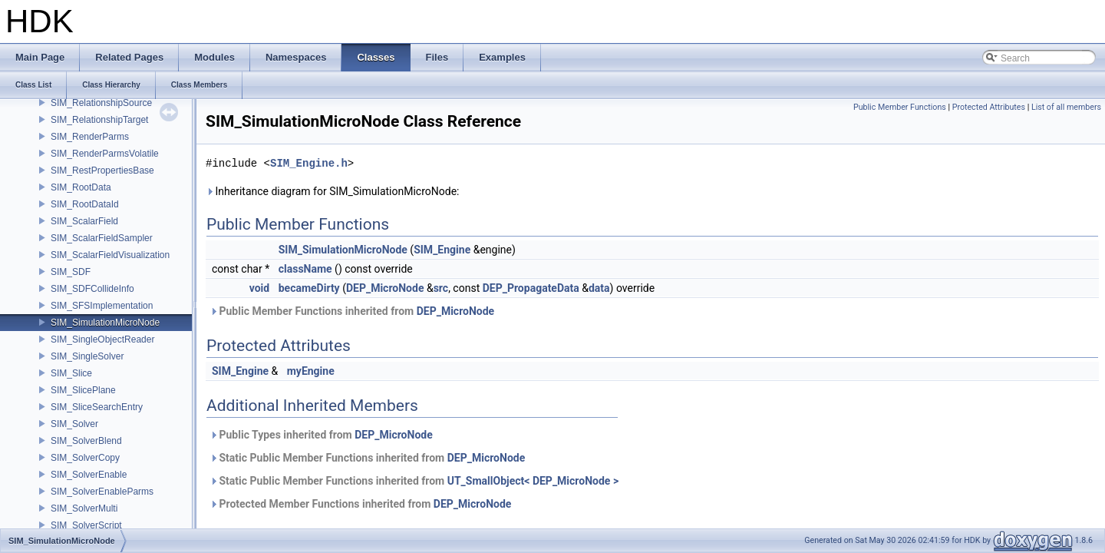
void (259, 288)
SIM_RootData (81, 187)
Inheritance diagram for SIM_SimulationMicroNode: (332, 191)
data (599, 288)
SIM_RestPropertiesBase (102, 170)
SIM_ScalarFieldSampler (102, 238)
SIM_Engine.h (309, 163)
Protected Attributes (988, 107)
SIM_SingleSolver (87, 356)
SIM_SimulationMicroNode (105, 322)
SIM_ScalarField (84, 221)
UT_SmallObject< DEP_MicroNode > (532, 481)
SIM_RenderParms (90, 136)
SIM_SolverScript (86, 525)
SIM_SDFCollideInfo (92, 288)
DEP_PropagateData (531, 288)
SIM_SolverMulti (84, 508)
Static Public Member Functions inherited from (367, 458)
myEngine (311, 371)
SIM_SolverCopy (85, 457)
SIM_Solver (74, 424)
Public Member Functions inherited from (351, 311)
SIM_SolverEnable (89, 474)
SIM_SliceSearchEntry (97, 407)
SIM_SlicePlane (83, 390)
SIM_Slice (71, 373)
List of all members (1066, 107)
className (305, 269)
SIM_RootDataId (85, 204)
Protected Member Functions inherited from (360, 504)
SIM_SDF (71, 272)
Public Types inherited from (321, 435)
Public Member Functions (899, 107)
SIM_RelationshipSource (101, 103)
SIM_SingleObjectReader (102, 339)
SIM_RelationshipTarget (99, 119)
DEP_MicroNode (385, 288)
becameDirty (309, 288)
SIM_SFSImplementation (102, 305)
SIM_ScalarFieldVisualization (110, 255)
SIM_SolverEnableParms (102, 491)
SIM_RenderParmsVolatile (105, 153)
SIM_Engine (442, 249)
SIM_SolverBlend (86, 440)
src (441, 288)
